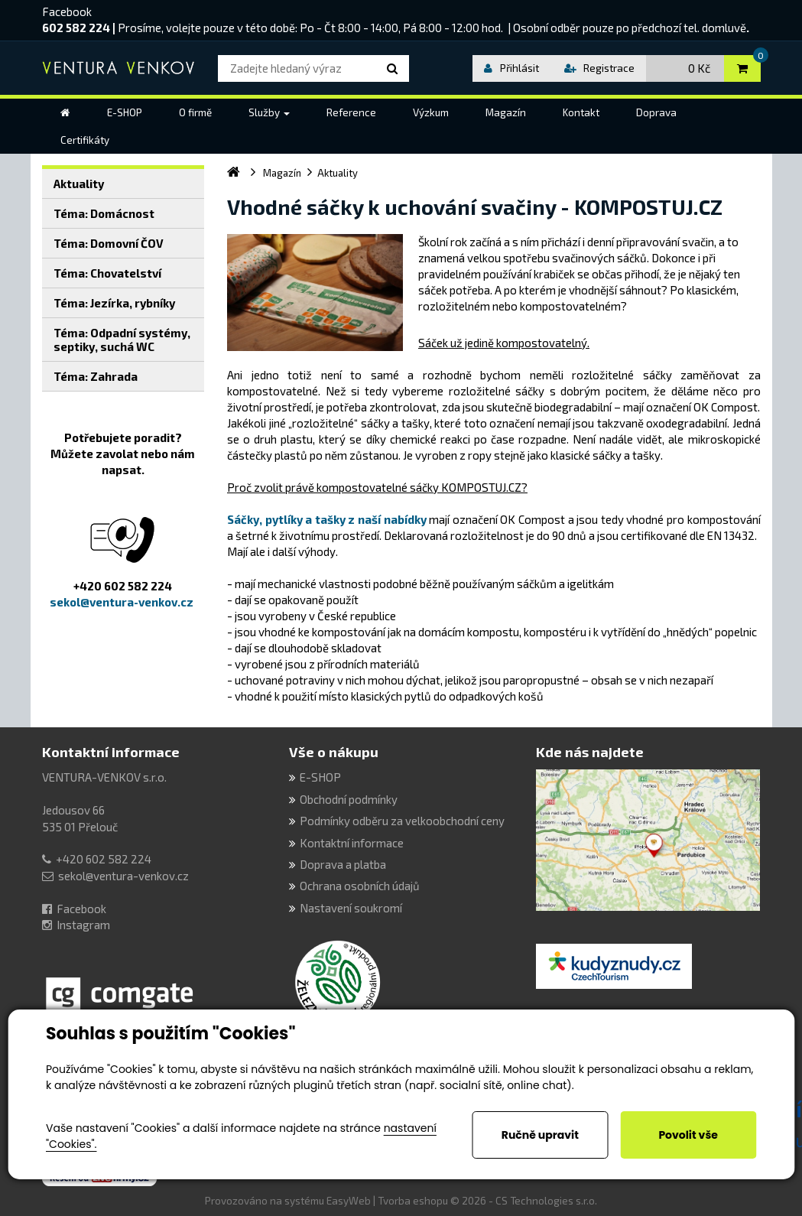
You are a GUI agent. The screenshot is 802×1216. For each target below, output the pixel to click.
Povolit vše (687, 1135)
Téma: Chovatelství (107, 273)
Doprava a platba (343, 864)
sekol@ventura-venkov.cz (123, 876)
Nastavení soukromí (351, 908)
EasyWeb (348, 1201)
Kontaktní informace (111, 751)
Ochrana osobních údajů (360, 885)
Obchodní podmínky (349, 799)
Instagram (83, 925)
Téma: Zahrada (96, 376)
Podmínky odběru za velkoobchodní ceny (402, 820)
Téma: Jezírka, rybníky (114, 303)
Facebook (67, 11)
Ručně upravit (540, 1135)
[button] (269, 112)
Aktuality (79, 183)
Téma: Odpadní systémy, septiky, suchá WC (122, 339)
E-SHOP (320, 777)
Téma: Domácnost (104, 213)
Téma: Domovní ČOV (109, 243)
